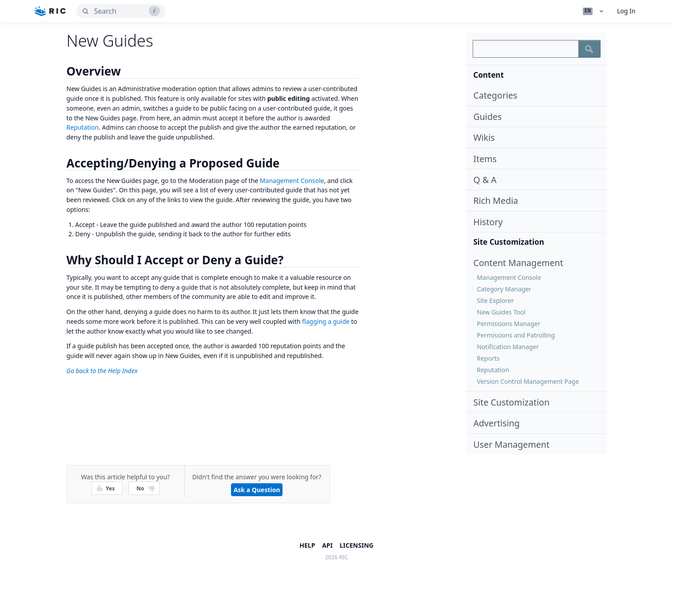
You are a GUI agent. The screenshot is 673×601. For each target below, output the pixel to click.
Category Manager (504, 289)
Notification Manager (508, 346)
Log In (626, 11)
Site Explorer (495, 300)
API (327, 545)
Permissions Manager (509, 323)
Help (307, 545)
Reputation (493, 370)
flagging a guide (326, 321)
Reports (488, 358)
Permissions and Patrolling (516, 335)
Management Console (509, 277)
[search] (120, 11)
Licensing (357, 545)
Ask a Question (257, 490)
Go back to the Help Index (102, 370)
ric (343, 557)
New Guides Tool (501, 312)
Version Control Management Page (528, 381)
